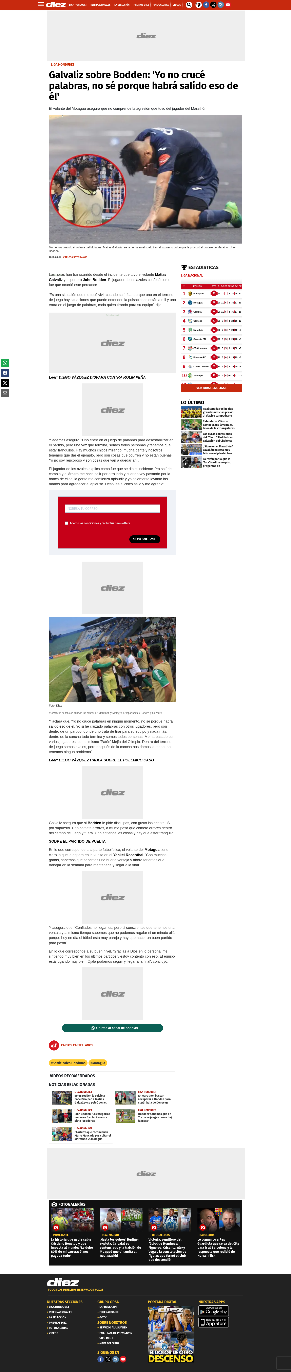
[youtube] (123, 1359)
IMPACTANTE (61, 1235)
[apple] (221, 1322)
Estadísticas (203, 267)
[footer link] (145, 1291)
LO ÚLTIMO (192, 402)
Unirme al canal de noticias (117, 1028)
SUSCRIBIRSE (144, 539)
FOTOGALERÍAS (71, 1204)
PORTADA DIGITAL (162, 1302)
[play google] (221, 1310)
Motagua (98, 1063)
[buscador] (189, 5)
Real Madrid (110, 1235)
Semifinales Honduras (69, 1063)
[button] (5, 363)
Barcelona (206, 1235)
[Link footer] (63, 1282)
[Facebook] (100, 1359)
